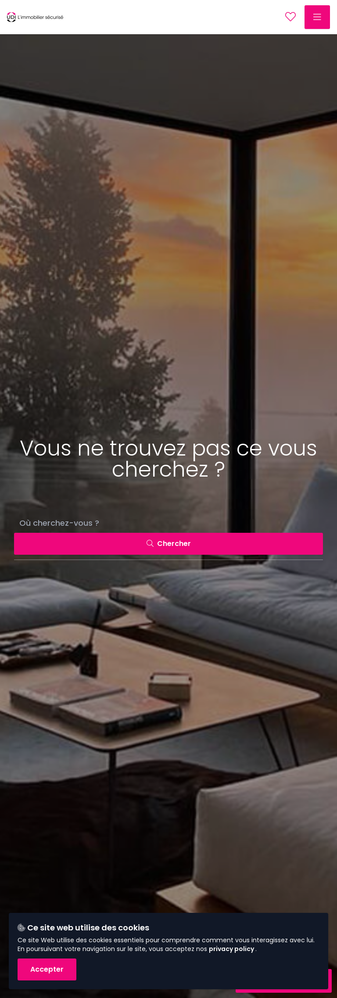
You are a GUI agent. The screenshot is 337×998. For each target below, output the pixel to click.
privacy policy (232, 948)
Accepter (47, 969)
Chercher (169, 543)
